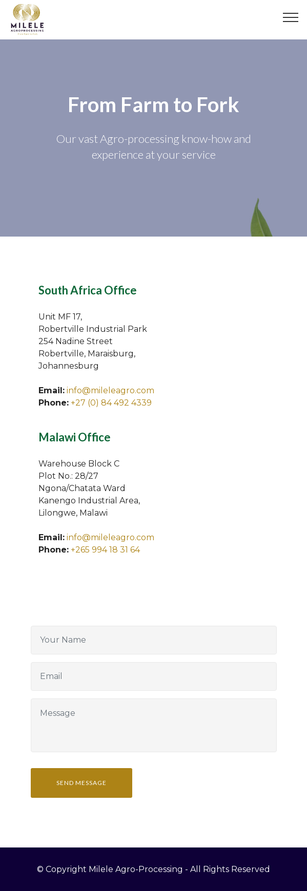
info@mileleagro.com (110, 390)
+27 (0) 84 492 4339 (111, 403)
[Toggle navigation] (291, 17)
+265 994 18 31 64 (105, 550)
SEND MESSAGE (81, 783)
